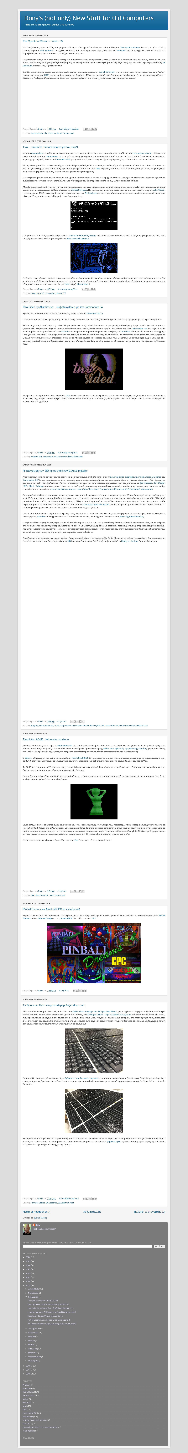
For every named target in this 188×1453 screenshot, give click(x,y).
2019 (28, 1285)
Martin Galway (36, 486)
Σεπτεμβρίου (34, 1328)
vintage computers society (34, 1420)
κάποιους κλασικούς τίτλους (83, 235)
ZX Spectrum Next (66, 1203)
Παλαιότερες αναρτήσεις (149, 1211)
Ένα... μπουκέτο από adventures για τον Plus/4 (50, 147)
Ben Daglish (159, 483)
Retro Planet (28, 1392)
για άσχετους (29, 1431)
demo (70, 456)
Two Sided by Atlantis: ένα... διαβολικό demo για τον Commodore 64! (63, 307)
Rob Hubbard (146, 483)
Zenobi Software (79, 190)
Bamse (28, 758)
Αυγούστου (33, 1332)
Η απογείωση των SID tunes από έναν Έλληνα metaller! (55, 470)
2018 (28, 1366)
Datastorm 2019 (95, 313)
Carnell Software (107, 72)
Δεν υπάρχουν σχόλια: (69, 129)
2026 (28, 1257)
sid (146, 725)
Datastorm (62, 456)
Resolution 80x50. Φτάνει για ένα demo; (46, 739)
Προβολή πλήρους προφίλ (44, 1229)
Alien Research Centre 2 (78, 238)
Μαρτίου (32, 1353)
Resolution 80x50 (80, 758)
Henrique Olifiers (95, 1014)
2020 (28, 1281)
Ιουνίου (31, 1340)
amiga (25, 1399)
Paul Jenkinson (47, 50)
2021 (28, 1277)
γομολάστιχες (113, 1141)
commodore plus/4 (53, 293)
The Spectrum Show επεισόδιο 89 (43, 41)
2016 (28, 1374)
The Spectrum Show (130, 47)
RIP (25, 486)
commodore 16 (37, 293)
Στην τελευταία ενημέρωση (117, 1014)
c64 (40, 456)
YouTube (121, 50)
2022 (28, 1273)
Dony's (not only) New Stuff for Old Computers (89, 17)
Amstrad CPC (67, 918)
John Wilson (158, 190)
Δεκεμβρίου (33, 1289)
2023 (28, 1269)
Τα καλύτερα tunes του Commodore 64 (71, 725)
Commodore (37, 153)
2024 (28, 1265)
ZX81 (46, 75)
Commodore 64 (62, 159)
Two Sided (125, 331)
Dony (38, 1225)
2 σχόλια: (62, 891)
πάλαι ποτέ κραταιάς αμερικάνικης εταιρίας (125, 748)
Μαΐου (31, 1344)
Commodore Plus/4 (142, 153)
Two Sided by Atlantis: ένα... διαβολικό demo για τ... (51, 1308)
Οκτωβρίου (33, 1297)
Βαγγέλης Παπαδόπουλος (132, 516)
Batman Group (45, 918)
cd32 (25, 1409)
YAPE (67, 284)
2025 (28, 1261)
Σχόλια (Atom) (40, 1218)
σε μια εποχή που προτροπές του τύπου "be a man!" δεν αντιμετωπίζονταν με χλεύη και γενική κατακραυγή (101, 489)
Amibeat (26, 1385)
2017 (28, 1370)
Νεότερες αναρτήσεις (36, 1211)
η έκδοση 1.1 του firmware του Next (80, 1078)
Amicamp (27, 1388)
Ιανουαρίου (33, 1360)
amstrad (26, 1402)
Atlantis (65, 331)
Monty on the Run (129, 541)
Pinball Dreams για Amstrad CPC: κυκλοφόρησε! (51, 909)
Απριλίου (32, 1349)
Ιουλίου (31, 1336)
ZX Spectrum (68, 133)
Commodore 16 (53, 156)
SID (69, 541)
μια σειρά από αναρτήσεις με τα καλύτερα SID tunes (135, 476)
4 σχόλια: (62, 721)
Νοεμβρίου (33, 1293)
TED (98, 168)
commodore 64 (49, 456)
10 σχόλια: (64, 990)
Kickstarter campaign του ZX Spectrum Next (94, 1011)
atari (25, 1406)
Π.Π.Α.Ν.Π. (27, 1424)
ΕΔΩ (94, 918)
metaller (41, 516)
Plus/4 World (83, 284)
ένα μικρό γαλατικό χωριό (97, 504)
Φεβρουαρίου (34, 1356)
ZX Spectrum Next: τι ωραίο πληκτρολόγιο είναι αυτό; (54, 1005)
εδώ (68, 395)
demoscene (78, 456)
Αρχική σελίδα (92, 1211)
